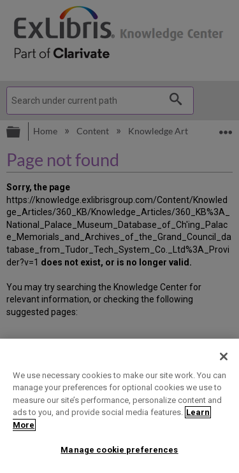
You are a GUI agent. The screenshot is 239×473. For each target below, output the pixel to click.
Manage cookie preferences (119, 450)
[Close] (224, 356)
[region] (119, 406)
